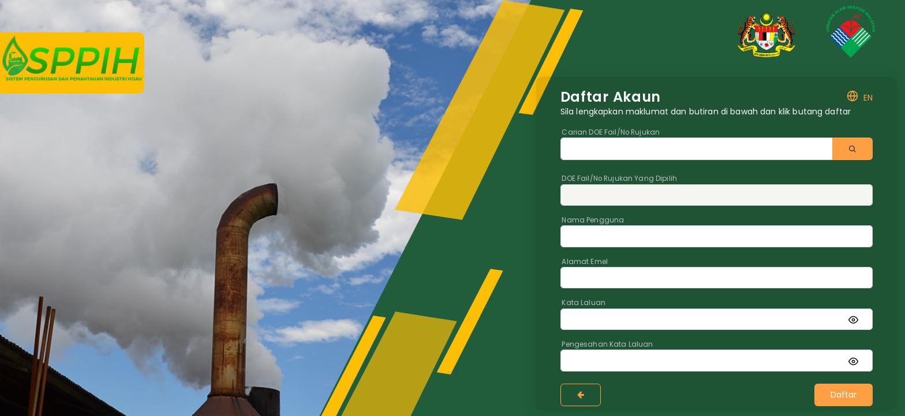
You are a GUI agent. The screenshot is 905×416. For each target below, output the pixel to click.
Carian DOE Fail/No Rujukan (611, 132)
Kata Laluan (583, 302)
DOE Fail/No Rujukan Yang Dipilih (619, 178)
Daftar (844, 394)
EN (860, 97)
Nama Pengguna (593, 220)
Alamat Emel (585, 261)
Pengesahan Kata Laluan (607, 344)
